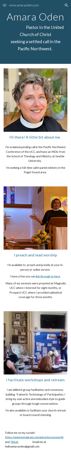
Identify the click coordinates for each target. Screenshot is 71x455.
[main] (36, 32)
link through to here (48, 276)
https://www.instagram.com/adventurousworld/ (34, 437)
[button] (4, 5)
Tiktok (14, 442)
